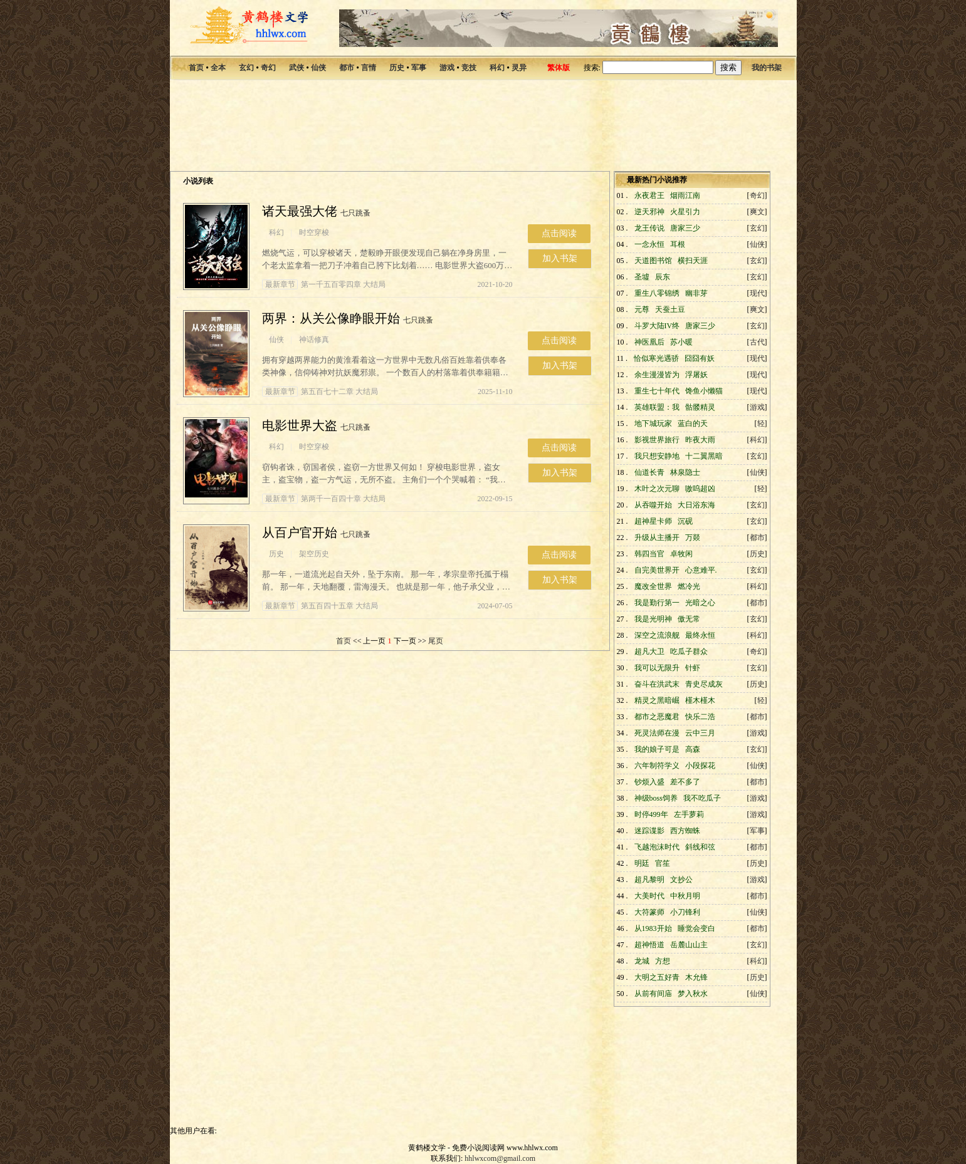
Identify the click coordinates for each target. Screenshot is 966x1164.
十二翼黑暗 (704, 456)
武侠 (296, 67)
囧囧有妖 (700, 358)
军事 (418, 67)
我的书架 (767, 67)
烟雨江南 (685, 195)
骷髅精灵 (700, 407)
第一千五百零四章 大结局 (324, 284)
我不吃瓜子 (702, 798)
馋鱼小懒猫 (704, 391)
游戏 (446, 67)
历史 (396, 67)
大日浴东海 (696, 505)
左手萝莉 (689, 814)
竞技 (468, 67)
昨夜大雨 (700, 439)
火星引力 (685, 211)
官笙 (662, 863)
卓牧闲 (681, 553)
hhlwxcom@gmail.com (500, 1158)
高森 (692, 749)
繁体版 (558, 67)
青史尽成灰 (704, 684)
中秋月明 (685, 895)
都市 (346, 67)
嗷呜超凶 (700, 488)
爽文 (757, 211)
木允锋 (696, 977)
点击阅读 (559, 233)
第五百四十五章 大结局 (320, 606)
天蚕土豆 (670, 309)
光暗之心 (700, 602)
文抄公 (681, 879)
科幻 (497, 67)
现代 (757, 293)
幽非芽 (696, 293)
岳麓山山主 (689, 944)
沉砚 (685, 521)
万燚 (692, 537)
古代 (757, 342)
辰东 (662, 277)
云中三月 (700, 733)
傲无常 (689, 619)
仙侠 (318, 67)
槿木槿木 (700, 700)
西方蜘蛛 (685, 830)
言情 (368, 67)
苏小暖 (681, 342)
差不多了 (685, 781)
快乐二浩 (700, 716)
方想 (662, 961)
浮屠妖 (696, 374)
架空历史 (314, 553)
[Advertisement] (483, 128)
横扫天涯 (693, 260)
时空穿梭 (314, 232)
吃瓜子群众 (689, 651)
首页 (196, 67)
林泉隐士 (685, 472)
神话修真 (314, 339)
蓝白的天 (693, 423)
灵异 (519, 67)
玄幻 (246, 67)
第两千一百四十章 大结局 (324, 499)
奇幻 (268, 67)
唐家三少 (685, 228)
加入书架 (559, 258)
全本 (218, 67)
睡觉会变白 (696, 928)
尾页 (435, 641)
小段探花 (700, 765)
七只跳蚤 (355, 213)
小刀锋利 (685, 912)
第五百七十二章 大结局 (320, 392)
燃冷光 (689, 586)
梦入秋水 (693, 993)
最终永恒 (700, 635)
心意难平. (701, 570)
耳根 (677, 244)
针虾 (692, 667)
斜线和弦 (700, 847)
